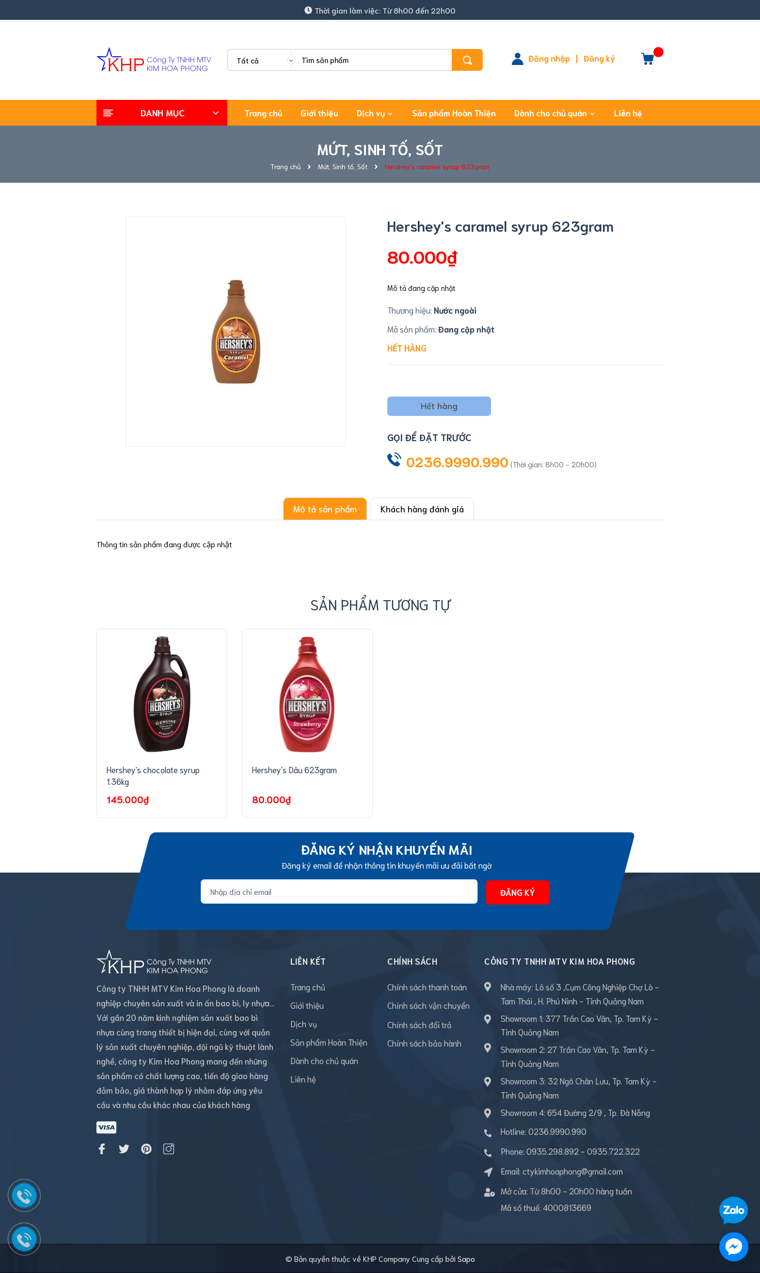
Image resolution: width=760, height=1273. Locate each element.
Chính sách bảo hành (424, 1042)
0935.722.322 (613, 1151)
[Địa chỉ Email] (339, 891)
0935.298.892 (552, 1151)
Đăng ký (599, 57)
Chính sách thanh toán (427, 986)
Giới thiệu (307, 1005)
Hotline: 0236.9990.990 (543, 1131)
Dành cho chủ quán (324, 1060)
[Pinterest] (146, 1137)
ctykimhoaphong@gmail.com (572, 1170)
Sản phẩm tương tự (380, 603)
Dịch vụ (303, 1023)
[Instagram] (168, 1137)
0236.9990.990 (457, 461)
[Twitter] (124, 1137)
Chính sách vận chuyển (428, 1005)
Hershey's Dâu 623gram (294, 769)
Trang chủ (307, 986)
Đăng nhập (549, 57)
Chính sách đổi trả (419, 1024)
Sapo (466, 1258)
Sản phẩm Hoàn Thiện (328, 1041)
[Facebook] (101, 1137)
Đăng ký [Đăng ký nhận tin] (517, 892)
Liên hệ (303, 1078)
